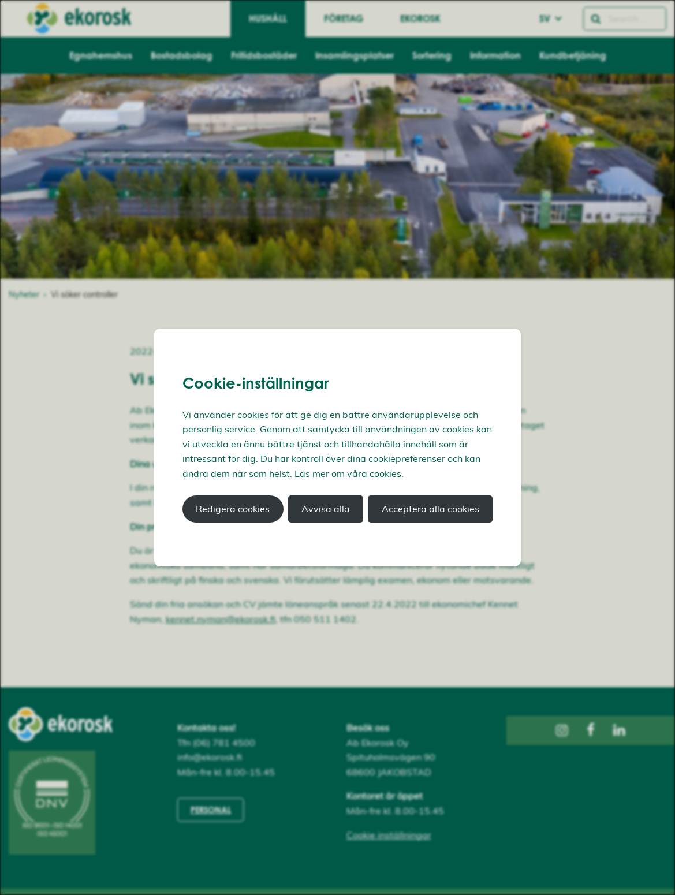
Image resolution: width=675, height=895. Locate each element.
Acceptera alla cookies (430, 508)
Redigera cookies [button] (233, 508)
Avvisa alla (325, 508)
